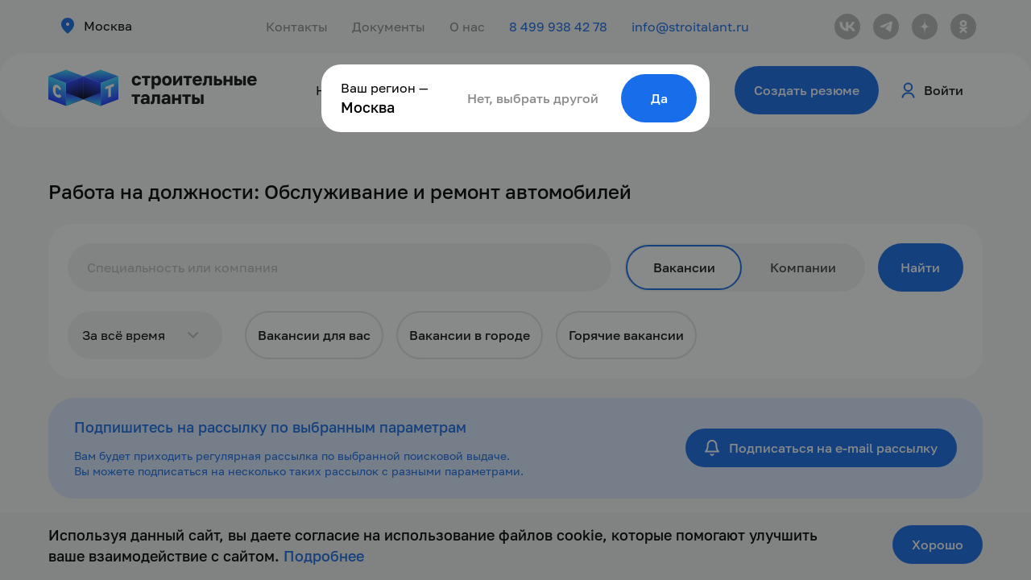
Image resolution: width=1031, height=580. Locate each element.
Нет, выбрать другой (532, 98)
